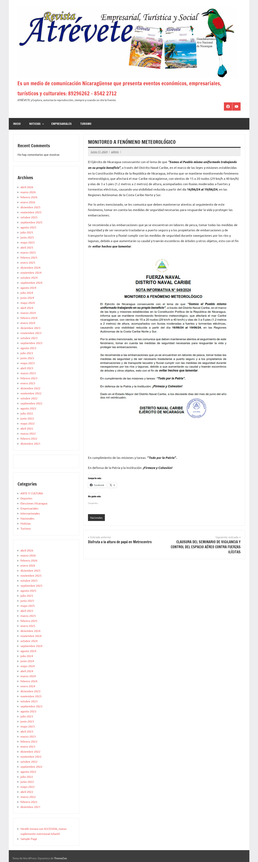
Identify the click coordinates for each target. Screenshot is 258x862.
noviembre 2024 (30, 272)
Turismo (85, 124)
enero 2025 (27, 262)
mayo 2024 (27, 302)
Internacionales (30, 513)
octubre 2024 (29, 277)
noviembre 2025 (30, 212)
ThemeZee (60, 858)
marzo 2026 (28, 192)
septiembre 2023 (31, 343)
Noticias (36, 124)
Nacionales (97, 517)
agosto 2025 (28, 227)
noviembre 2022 (30, 393)
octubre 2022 (29, 398)
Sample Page (28, 838)
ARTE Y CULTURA (31, 493)
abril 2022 (26, 428)
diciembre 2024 (30, 267)
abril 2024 (26, 307)
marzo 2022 (28, 433)
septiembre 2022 (31, 403)
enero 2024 (27, 323)
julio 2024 (26, 292)
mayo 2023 (27, 363)
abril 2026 (26, 187)
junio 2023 (27, 358)
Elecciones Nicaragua (33, 503)
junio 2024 (27, 297)
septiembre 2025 (31, 222)
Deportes (26, 498)
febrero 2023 (28, 378)
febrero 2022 (28, 438)
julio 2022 (26, 413)
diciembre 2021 (30, 443)
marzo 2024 (28, 312)
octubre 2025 (29, 217)
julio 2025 (26, 232)
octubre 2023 (29, 338)
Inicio (17, 124)
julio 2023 (26, 353)
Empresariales (61, 124)
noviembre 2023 (30, 333)
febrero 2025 (28, 257)
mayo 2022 (27, 423)
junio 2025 (27, 237)
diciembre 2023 (30, 328)
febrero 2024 (28, 317)
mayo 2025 (27, 242)
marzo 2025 (28, 252)
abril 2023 (26, 368)
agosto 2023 (28, 348)
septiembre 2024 (31, 282)
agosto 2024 (28, 287)
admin (115, 151)
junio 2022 (27, 418)
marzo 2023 (28, 373)
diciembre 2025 (30, 207)
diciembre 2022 (30, 388)
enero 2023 (27, 383)
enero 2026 (27, 202)
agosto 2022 (28, 408)
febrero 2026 (28, 197)
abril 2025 (26, 247)
